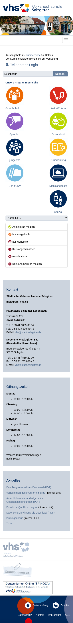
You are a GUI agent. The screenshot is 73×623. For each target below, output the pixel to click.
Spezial (58, 211)
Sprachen (14, 134)
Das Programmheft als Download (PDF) (28, 487)
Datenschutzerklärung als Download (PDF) (30, 512)
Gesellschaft (12, 108)
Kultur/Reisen (58, 108)
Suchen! (60, 73)
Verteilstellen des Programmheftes (25, 492)
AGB (67, 614)
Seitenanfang (36, 605)
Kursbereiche (33, 55)
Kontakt (40, 614)
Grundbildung (58, 160)
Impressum (54, 614)
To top (9, 523)
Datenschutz (25, 614)
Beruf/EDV (15, 185)
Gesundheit (58, 134)
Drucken (61, 605)
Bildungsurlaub (14, 518)
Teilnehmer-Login (21, 65)
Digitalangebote (58, 185)
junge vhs (14, 160)
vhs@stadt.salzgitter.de (28, 332)
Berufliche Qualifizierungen (21, 507)
